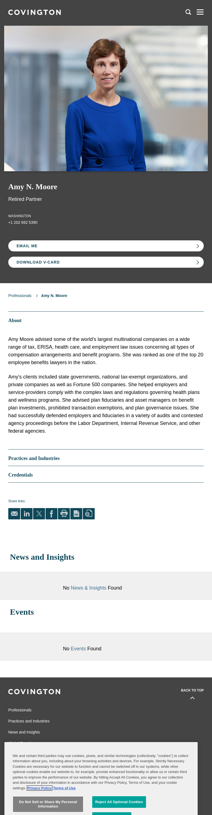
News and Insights (24, 732)
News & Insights (88, 588)
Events (79, 648)
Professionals (19, 295)
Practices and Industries (28, 721)
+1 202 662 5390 (23, 222)
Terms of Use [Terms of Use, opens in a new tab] (64, 802)
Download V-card (38, 262)
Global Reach (20, 743)
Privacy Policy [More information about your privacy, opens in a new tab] (39, 802)
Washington (19, 216)
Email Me (27, 246)
